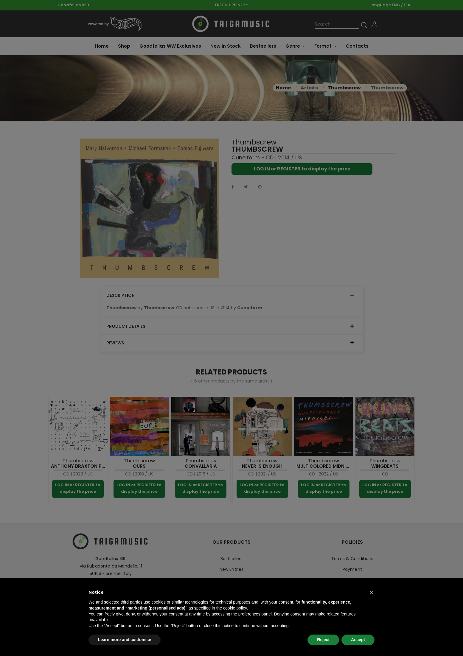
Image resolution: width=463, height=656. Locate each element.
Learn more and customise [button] (124, 639)
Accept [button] (358, 639)
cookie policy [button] (235, 608)
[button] (371, 592)
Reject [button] (323, 639)
